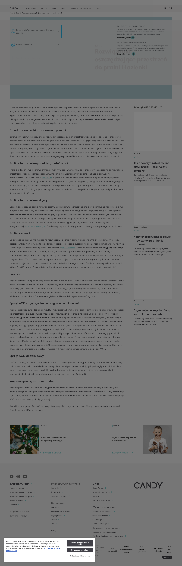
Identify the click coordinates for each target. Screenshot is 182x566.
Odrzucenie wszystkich (80, 550)
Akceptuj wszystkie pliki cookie (80, 543)
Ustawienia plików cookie (80, 556)
